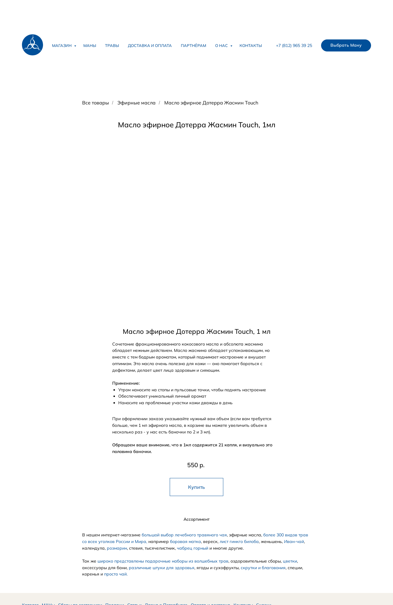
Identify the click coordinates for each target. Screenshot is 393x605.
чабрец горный (192, 548)
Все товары (95, 103)
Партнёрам (193, 45)
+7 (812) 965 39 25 (294, 45)
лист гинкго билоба (239, 541)
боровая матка (185, 541)
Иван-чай (294, 541)
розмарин (117, 548)
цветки (290, 561)
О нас (222, 45)
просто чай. (116, 574)
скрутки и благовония (263, 567)
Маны (89, 45)
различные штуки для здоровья (161, 567)
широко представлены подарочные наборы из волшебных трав (162, 561)
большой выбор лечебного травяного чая (184, 535)
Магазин (62, 45)
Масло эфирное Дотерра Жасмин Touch (211, 103)
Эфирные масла (136, 103)
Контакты (251, 45)
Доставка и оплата (150, 45)
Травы (112, 45)
